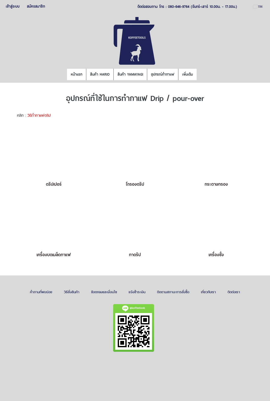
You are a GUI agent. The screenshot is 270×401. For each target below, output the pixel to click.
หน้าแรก (76, 74)
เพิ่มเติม (187, 74)
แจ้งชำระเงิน (137, 292)
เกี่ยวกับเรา (208, 292)
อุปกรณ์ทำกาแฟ (162, 74)
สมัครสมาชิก (36, 6)
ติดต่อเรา (234, 292)
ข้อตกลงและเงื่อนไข (104, 292)
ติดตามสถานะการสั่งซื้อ (173, 292)
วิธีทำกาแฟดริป (39, 115)
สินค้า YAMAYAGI (130, 74)
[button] (201, 75)
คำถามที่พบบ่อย (41, 292)
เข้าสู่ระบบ (13, 6)
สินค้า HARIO (100, 74)
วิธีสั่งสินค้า (71, 292)
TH (257, 6)
